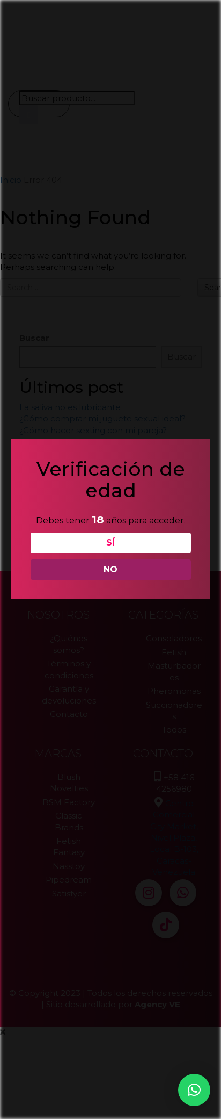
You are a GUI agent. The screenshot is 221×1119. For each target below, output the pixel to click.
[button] (194, 1090)
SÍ (109, 542)
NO (109, 569)
